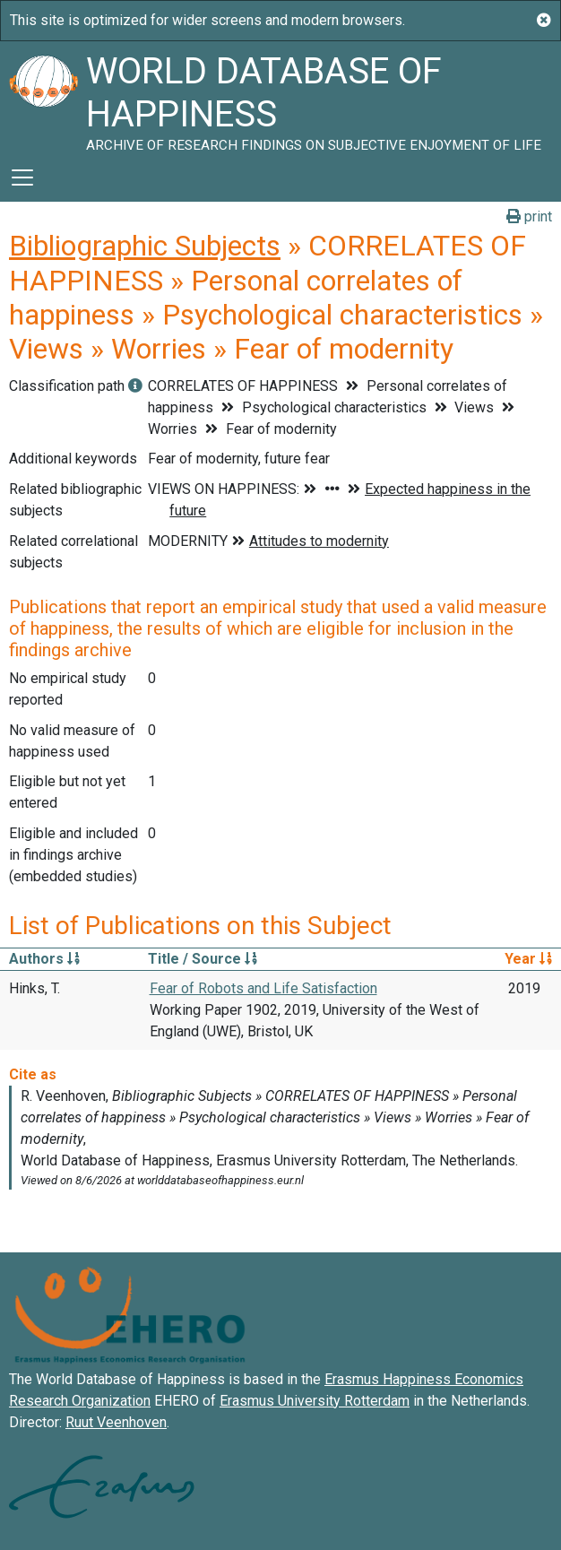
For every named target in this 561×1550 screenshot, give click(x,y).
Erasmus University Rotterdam (315, 1400)
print (529, 216)
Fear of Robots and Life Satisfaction (263, 988)
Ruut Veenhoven (116, 1422)
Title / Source (202, 958)
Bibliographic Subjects (144, 246)
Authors (44, 958)
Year (528, 958)
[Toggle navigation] (22, 177)
